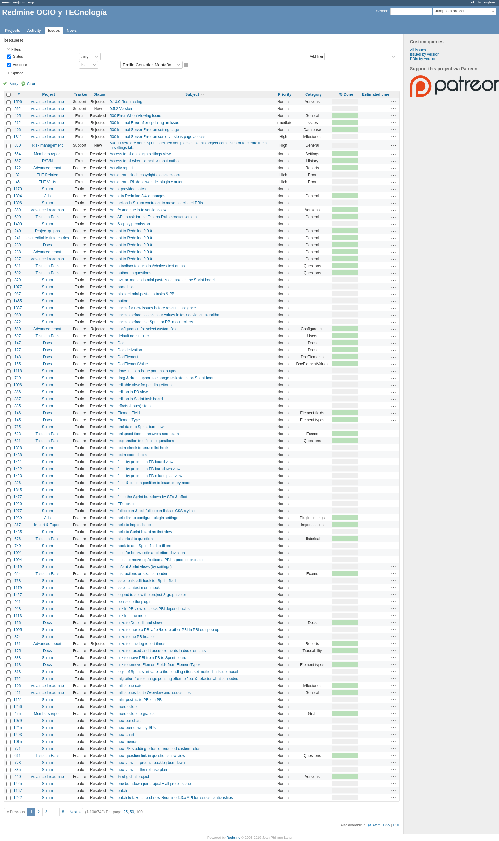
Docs (47, 245)
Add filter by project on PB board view (141, 462)
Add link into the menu (129, 616)
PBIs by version (423, 59)
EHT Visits (47, 182)
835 (17, 406)
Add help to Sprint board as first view (141, 532)
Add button (119, 301)
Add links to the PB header (132, 637)
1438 (17, 455)
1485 (17, 532)
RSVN (47, 161)
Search (382, 11)
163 (17, 665)
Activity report (121, 168)
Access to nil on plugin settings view (140, 154)
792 (17, 679)
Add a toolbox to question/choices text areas (147, 266)
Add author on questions (130, 273)
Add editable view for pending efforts (141, 385)
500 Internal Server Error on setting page (144, 130)
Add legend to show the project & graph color (148, 595)
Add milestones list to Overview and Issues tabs (150, 693)
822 (17, 322)
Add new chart (122, 735)
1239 (17, 518)
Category (313, 94)
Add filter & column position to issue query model (151, 483)
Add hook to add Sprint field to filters (140, 546)
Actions (393, 101)
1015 (17, 742)
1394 (17, 196)
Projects (19, 2)
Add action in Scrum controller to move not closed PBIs (156, 203)
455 (17, 714)
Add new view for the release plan (138, 770)
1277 (17, 511)
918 (17, 609)
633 (17, 434)
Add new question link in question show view (147, 756)
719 (17, 378)
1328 (17, 448)
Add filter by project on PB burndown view (145, 469)
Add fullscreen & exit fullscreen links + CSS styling (152, 511)
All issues (418, 50)
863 (17, 672)
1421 (17, 462)
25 (125, 812)
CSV (386, 825)
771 (17, 749)
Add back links (122, 287)
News (72, 30)
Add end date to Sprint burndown (137, 427)
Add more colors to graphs (132, 714)
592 (17, 109)
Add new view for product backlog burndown (147, 763)
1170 (17, 189)
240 (17, 231)
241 (17, 238)
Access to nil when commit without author (145, 161)
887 (17, 399)
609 (17, 217)
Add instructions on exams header (138, 574)
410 (17, 777)
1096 (17, 385)
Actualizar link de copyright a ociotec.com (145, 175)
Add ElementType (125, 420)
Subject (192, 94)
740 (17, 546)
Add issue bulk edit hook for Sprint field (143, 581)
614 (17, 574)
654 (17, 154)
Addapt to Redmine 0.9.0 (131, 231)
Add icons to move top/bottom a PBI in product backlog (156, 560)
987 (17, 294)
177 (17, 350)
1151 (17, 700)
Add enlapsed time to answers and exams (145, 434)
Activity (34, 30)
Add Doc (117, 343)
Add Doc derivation (126, 350)
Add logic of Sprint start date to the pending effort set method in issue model (174, 672)
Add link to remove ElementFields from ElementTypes (155, 665)
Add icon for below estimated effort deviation (147, 553)
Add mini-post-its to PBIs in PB (136, 700)
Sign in (476, 2)
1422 (17, 469)
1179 (17, 588)
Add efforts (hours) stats (130, 406)
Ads (47, 196)
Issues (54, 30)
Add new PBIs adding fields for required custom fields (155, 749)
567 (17, 161)
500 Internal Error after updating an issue (144, 123)
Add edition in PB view (129, 392)
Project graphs (47, 231)
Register (490, 2)
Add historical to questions (132, 539)
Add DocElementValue (129, 364)
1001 (17, 553)
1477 (17, 497)
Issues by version (424, 54)
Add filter (316, 56)
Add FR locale (122, 504)
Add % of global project (129, 777)
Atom (376, 825)
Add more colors (123, 707)
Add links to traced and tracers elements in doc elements (158, 651)
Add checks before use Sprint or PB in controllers (151, 322)
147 (17, 343)
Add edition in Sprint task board (136, 399)
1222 (17, 798)
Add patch (118, 791)
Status (17, 56)
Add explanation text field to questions (142, 441)
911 (17, 602)
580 (17, 329)
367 (17, 525)
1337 (17, 308)
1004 (17, 560)
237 (17, 259)
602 (17, 273)
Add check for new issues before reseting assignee (153, 308)
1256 (17, 707)
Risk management (47, 145)
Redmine (233, 837)
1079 (17, 721)
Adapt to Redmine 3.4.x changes (137, 196)
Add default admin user (129, 336)
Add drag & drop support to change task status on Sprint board (163, 378)
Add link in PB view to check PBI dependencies (150, 609)
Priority (284, 94)
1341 (17, 137)
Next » (75, 812)
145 (17, 420)
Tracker (81, 94)
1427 (17, 595)
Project (48, 94)
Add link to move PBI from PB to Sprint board (148, 658)
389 (17, 210)
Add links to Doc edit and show (136, 623)
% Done (346, 94)
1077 (17, 287)
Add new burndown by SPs (133, 728)
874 (17, 637)
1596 (17, 102)
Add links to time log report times (137, 644)
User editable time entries (47, 238)
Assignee (19, 64)
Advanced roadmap (47, 102)
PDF (396, 825)
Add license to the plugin (130, 602)
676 (17, 539)
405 (17, 116)
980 (17, 315)
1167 (17, 791)
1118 (17, 371)
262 (17, 123)
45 (18, 182)
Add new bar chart (125, 721)
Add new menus (123, 742)
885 (17, 770)
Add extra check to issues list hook (139, 448)
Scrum (47, 189)
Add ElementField (125, 413)
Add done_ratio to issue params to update (145, 371)
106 (17, 686)
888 (17, 658)
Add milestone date (126, 686)
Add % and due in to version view (138, 210)
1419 (17, 567)
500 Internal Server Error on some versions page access (157, 137)
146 (17, 413)
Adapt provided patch (128, 189)
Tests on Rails (47, 217)
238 (17, 252)
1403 (17, 735)
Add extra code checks (129, 455)
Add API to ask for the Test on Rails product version (153, 217)
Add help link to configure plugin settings (144, 518)
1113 (17, 616)
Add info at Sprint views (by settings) (141, 567)
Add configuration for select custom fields (144, 329)
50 (132, 812)
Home (6, 2)
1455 (17, 301)
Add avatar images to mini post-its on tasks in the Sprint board (162, 280)
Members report (47, 154)
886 (17, 392)
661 (17, 756)
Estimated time (375, 94)
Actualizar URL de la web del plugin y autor (146, 182)
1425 (17, 784)
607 (17, 336)
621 (17, 441)
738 (17, 581)
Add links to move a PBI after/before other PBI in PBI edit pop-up (164, 630)
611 (17, 266)
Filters (16, 49)
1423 (17, 476)
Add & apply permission (130, 224)
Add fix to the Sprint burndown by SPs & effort (148, 497)
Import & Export (47, 525)
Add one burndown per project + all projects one (150, 784)
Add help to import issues (131, 525)
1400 (17, 224)
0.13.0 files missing (126, 102)
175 (17, 651)
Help (31, 2)
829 (17, 280)
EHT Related (47, 175)
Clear (31, 84)
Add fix (116, 490)
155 (17, 364)
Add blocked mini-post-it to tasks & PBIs (144, 294)
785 (17, 427)
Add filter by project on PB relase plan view (146, 476)
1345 (17, 490)
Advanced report (47, 168)
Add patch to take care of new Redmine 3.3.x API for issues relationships (171, 798)
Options (17, 73)
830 (17, 145)
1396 (17, 203)
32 (18, 175)
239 (17, 245)
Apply (14, 84)
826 (17, 483)
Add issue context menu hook (135, 588)
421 (17, 693)
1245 (17, 728)
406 (17, 130)
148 (17, 357)
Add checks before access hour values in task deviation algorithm (165, 315)
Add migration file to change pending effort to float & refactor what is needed (174, 679)
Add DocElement (124, 357)
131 (17, 644)
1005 (17, 630)
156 (17, 623)
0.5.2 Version (121, 109)
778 (17, 763)
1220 (17, 504)
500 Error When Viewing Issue (135, 116)
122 (17, 168)
